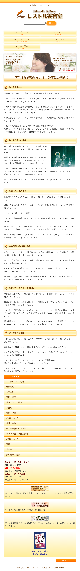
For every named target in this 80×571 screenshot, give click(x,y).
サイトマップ (58, 33)
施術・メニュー (13, 413)
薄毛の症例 (11, 423)
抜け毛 (9, 408)
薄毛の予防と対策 (14, 402)
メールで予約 (22, 47)
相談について (12, 439)
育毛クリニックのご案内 (17, 434)
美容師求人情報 (13, 455)
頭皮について (12, 418)
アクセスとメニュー (22, 40)
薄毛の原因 (11, 397)
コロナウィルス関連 (15, 382)
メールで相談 (58, 40)
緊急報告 (10, 387)
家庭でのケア (12, 444)
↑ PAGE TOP (65, 560)
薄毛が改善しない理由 (16, 429)
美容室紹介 (11, 392)
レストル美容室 (40, 568)
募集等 (9, 449)
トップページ (22, 33)
